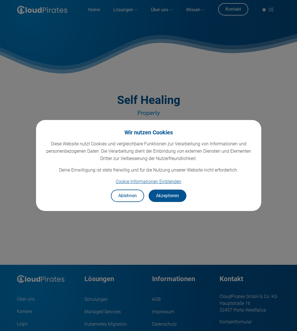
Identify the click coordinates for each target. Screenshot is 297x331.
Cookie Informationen (148, 181)
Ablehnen (127, 195)
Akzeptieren (167, 195)
